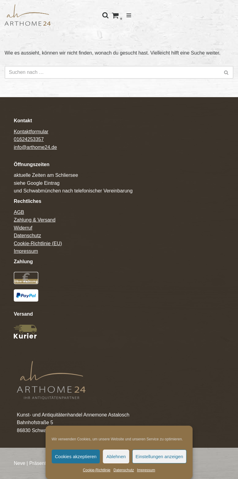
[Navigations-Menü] (129, 15)
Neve (19, 463)
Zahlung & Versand (34, 219)
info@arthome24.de (35, 147)
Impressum (146, 470)
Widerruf (23, 227)
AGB (19, 212)
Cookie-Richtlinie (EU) (38, 243)
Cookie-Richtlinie (96, 470)
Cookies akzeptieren (75, 456)
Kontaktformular (31, 131)
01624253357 (29, 139)
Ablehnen (116, 456)
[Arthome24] (28, 15)
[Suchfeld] (112, 72)
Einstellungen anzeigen (159, 456)
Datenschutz (123, 470)
